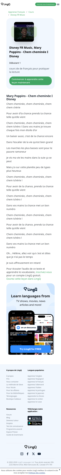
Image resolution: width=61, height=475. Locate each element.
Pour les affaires (12, 390)
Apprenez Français (16, 12)
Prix (7, 379)
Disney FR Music (17, 15)
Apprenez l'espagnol (36, 379)
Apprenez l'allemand (36, 384)
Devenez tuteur (12, 420)
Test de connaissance (14, 426)
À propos (10, 376)
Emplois (9, 423)
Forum (9, 415)
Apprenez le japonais (36, 393)
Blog (8, 417)
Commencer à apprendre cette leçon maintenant (28, 81)
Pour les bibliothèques (15, 393)
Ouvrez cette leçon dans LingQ (23, 278)
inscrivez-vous (44, 272)
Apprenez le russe (35, 402)
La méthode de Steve (14, 384)
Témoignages (11, 396)
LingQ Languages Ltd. (26, 462)
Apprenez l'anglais (35, 376)
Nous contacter (12, 382)
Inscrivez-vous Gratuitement (45, 4)
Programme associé (14, 429)
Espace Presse (11, 432)
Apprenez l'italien (34, 387)
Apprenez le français (36, 382)
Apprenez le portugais (36, 390)
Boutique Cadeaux (13, 399)
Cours (31, 12)
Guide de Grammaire (14, 435)
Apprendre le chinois (36, 396)
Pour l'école (11, 387)
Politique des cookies (36, 473)
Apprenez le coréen (35, 399)
